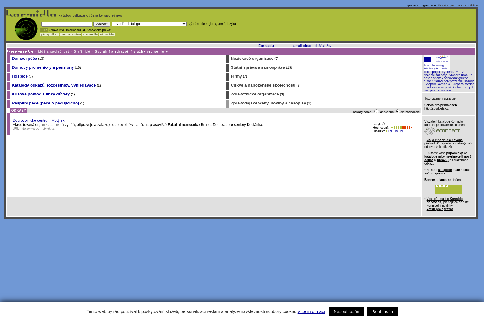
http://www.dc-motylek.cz (38, 128)
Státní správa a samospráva (258, 67)
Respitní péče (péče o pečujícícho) (45, 103)
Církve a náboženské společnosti (263, 85)
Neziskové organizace (252, 58)
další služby (323, 45)
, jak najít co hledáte (448, 202)
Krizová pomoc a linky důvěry (41, 94)
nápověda (107, 34)
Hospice (20, 76)
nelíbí (398, 131)
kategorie (445, 170)
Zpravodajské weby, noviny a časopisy (268, 103)
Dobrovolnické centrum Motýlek (38, 120)
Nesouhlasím (346, 311)
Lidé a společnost (53, 51)
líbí (389, 131)
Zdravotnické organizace (255, 94)
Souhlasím (382, 311)
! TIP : (44, 30)
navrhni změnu (70, 34)
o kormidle (90, 34)
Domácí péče (24, 58)
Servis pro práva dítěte (457, 5)
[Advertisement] (241, 265)
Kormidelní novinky (440, 205)
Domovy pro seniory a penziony (43, 67)
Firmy (236, 76)
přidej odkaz (49, 34)
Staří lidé (82, 51)
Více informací (311, 311)
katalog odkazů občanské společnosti (91, 15)
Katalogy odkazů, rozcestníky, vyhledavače (54, 85)
